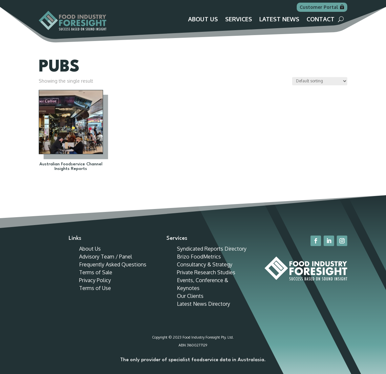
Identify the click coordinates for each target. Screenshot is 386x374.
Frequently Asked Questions (112, 264)
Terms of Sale (95, 272)
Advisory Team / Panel (105, 256)
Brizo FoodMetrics (199, 256)
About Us (203, 20)
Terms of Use (95, 288)
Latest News (279, 20)
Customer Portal (319, 7)
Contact (320, 20)
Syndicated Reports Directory (212, 248)
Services (238, 20)
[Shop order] (319, 81)
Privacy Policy (95, 280)
